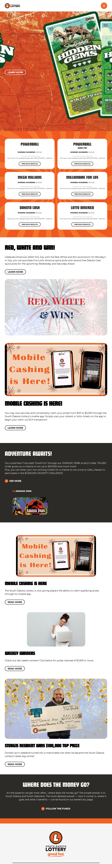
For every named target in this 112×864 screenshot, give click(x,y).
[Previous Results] (30, 164)
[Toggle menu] (104, 6)
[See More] (13, 481)
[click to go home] (12, 5)
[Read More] (15, 602)
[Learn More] (15, 72)
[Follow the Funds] (56, 808)
